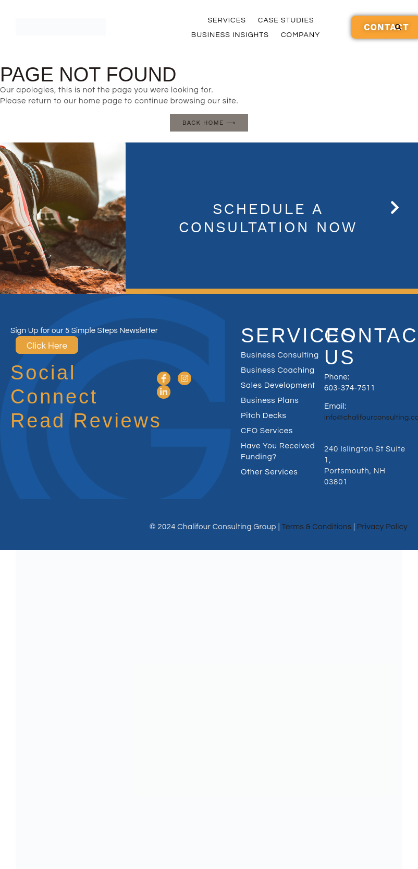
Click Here (47, 346)
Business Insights (230, 35)
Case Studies (286, 20)
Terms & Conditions (317, 527)
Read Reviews (86, 421)
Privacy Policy (382, 527)
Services (226, 20)
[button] (398, 27)
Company (300, 35)
